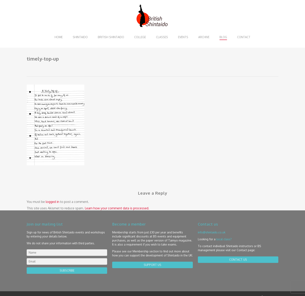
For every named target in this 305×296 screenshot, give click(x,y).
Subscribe (67, 270)
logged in (52, 202)
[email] (67, 261)
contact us (238, 259)
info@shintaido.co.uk (211, 232)
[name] (67, 252)
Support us (152, 265)
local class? (224, 239)
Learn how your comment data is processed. (117, 208)
